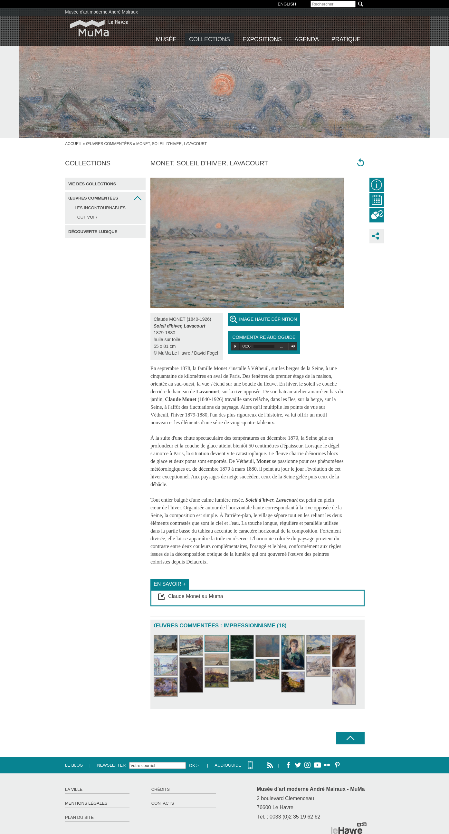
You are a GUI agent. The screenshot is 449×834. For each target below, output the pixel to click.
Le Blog (74, 765)
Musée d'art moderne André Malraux (101, 12)
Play (235, 346)
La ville (73, 789)
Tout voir (86, 217)
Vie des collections (92, 184)
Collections (209, 39)
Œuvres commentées (109, 144)
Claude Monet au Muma (195, 596)
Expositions (262, 39)
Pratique (346, 39)
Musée (166, 39)
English (287, 4)
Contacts (162, 803)
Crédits (160, 789)
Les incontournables (100, 207)
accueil (73, 144)
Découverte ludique (92, 231)
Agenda (306, 39)
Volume (291, 346)
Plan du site (79, 817)
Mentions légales (86, 803)
